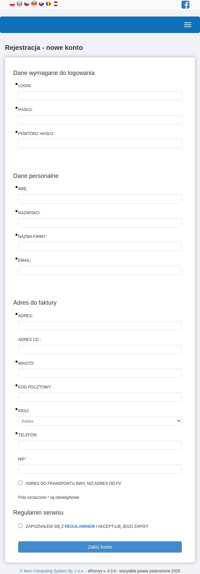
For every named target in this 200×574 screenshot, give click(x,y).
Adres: (25, 316)
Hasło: (25, 109)
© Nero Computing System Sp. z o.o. (52, 571)
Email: (24, 260)
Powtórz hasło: (36, 133)
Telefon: (28, 435)
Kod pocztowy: (35, 387)
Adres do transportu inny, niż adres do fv (73, 483)
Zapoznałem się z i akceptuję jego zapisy (87, 526)
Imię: (22, 188)
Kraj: (23, 411)
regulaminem (80, 526)
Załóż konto (100, 547)
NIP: (22, 459)
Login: (25, 86)
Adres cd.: (29, 339)
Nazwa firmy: (32, 236)
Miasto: (26, 363)
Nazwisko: (29, 213)
